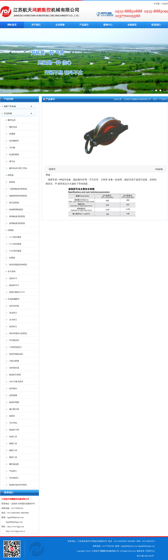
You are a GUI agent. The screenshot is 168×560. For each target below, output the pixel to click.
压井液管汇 (10, 478)
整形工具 (9, 457)
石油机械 (6, 113)
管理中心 (150, 551)
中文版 (157, 3)
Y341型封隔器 (11, 251)
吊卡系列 (12, 271)
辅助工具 (9, 450)
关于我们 (36, 25)
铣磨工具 (9, 443)
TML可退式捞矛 (12, 381)
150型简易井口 (12, 347)
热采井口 (9, 326)
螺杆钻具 (12, 120)
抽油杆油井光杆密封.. (15, 485)
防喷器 (11, 175)
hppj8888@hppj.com (14, 522)
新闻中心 (108, 25)
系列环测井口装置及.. (15, 333)
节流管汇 (9, 471)
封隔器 (11, 230)
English (165, 3)
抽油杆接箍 (10, 402)
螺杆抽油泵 (10, 464)
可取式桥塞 (10, 361)
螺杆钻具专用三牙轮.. (15, 168)
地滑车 (8, 416)
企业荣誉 (60, 25)
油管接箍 (9, 395)
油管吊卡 (9, 278)
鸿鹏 (84, 61)
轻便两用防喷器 (12, 209)
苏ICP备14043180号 (145, 556)
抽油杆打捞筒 (11, 375)
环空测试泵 (10, 340)
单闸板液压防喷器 (13, 216)
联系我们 (156, 25)
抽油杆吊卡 (10, 285)
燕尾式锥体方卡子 (13, 292)
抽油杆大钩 (10, 430)
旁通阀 (8, 134)
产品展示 (84, 25)
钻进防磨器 (10, 154)
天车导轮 (9, 423)
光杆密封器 (10, 368)
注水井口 (9, 320)
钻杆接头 (9, 388)
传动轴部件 (10, 141)
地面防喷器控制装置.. (15, 196)
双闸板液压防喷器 (13, 223)
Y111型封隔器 (11, 237)
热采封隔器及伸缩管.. (15, 264)
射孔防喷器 (10, 203)
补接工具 (9, 436)
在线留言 (132, 25)
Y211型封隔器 (11, 244)
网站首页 (12, 25)
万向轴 (8, 147)
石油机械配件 (14, 299)
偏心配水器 (10, 409)
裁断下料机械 (8, 106)
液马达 (8, 161)
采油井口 (9, 313)
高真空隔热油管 (12, 354)
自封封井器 (10, 306)
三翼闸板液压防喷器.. (15, 189)
